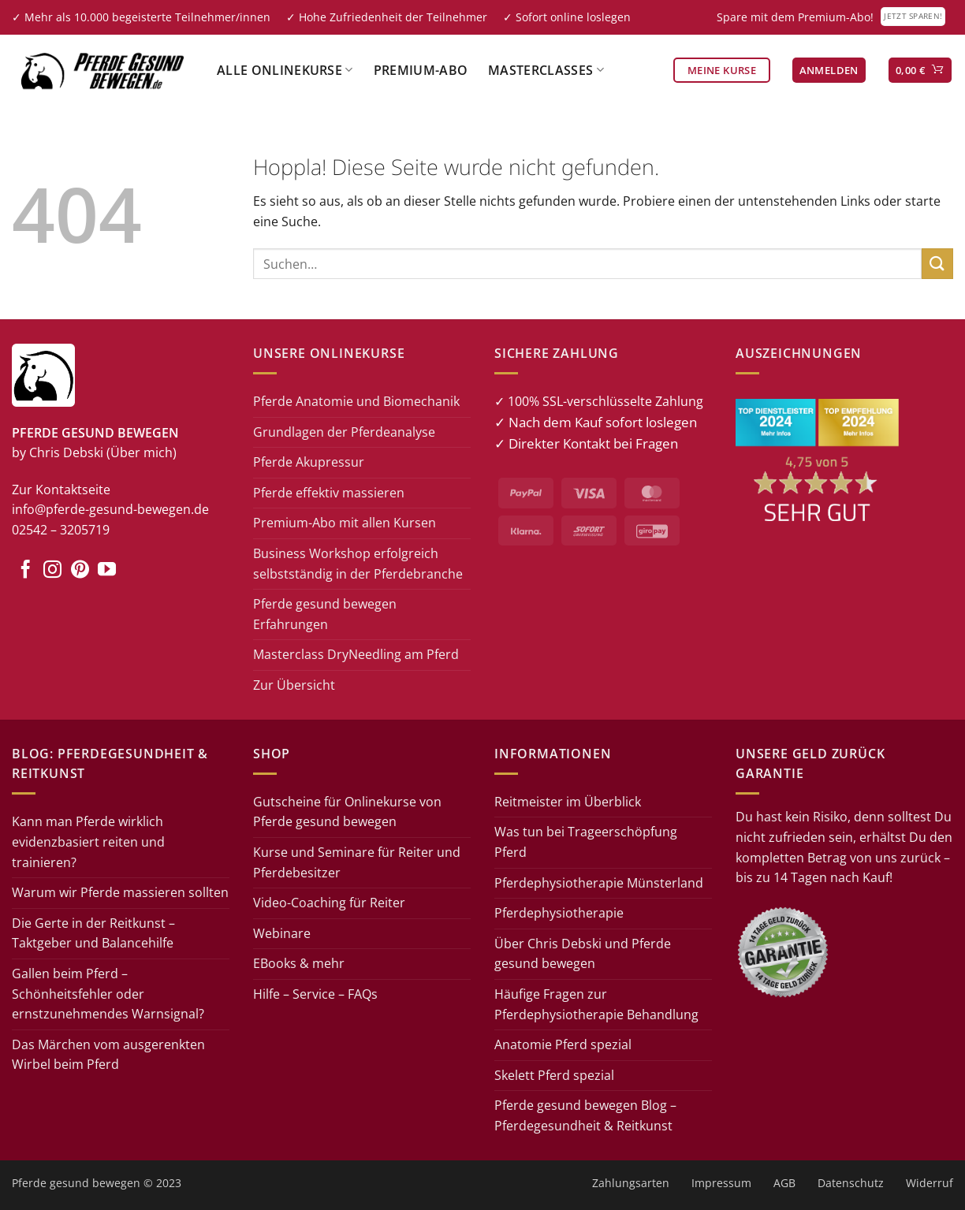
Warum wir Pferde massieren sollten (120, 892)
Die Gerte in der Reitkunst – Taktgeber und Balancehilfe (93, 933)
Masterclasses (546, 70)
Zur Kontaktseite (61, 489)
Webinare (282, 933)
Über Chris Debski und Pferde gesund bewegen (582, 954)
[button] (829, 71)
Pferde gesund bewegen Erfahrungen (325, 614)
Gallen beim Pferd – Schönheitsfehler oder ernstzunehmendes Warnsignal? (108, 993)
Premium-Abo (421, 70)
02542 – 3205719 (61, 529)
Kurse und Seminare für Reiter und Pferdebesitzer (356, 862)
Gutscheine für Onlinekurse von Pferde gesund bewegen (347, 812)
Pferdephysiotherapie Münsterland (598, 883)
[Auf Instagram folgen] (52, 570)
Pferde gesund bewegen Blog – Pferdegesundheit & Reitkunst (585, 1115)
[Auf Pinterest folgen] (80, 570)
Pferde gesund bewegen (76, 1182)
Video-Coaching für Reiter (329, 902)
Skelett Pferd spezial (554, 1075)
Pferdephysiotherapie (559, 912)
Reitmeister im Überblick (567, 801)
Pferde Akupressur (308, 462)
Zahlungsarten (630, 1182)
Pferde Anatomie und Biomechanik (356, 401)
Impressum (721, 1182)
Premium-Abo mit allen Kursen (344, 522)
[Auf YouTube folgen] (107, 570)
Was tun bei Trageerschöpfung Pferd (585, 842)
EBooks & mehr (299, 963)
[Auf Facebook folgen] (26, 570)
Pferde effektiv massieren (328, 492)
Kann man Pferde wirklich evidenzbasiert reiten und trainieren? (88, 841)
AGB (784, 1182)
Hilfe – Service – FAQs (315, 994)
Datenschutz (851, 1182)
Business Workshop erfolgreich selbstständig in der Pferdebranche (358, 564)
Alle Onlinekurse (285, 70)
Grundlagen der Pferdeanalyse (344, 432)
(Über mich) (141, 452)
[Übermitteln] (937, 263)
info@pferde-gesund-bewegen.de (110, 509)
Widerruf (929, 1182)
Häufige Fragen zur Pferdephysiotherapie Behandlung (596, 1004)
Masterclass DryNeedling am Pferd (356, 654)
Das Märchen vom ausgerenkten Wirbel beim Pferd (108, 1055)
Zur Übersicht (294, 685)
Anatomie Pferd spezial (563, 1044)
